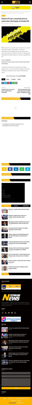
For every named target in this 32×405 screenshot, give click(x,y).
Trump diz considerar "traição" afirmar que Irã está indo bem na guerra (19, 261)
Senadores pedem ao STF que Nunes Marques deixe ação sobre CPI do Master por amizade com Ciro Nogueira (18, 235)
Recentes (16, 206)
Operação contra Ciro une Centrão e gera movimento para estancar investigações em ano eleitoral (19, 248)
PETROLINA (13, 79)
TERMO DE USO (11, 398)
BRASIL (7, 79)
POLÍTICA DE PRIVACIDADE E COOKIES (22, 398)
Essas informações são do (16, 76)
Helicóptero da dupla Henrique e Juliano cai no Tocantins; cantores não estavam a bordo (17, 216)
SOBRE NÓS (13, 400)
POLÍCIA (10, 11)
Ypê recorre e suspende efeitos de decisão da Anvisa (19, 209)
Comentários (26, 206)
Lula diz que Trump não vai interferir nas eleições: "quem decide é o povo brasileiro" (18, 228)
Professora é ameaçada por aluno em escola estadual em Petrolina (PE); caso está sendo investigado (19, 242)
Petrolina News (6, 23)
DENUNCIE (5, 398)
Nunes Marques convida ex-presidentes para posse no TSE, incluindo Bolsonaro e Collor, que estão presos (19, 222)
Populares (6, 206)
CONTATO (19, 400)
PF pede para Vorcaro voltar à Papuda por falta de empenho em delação (18, 267)
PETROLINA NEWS (20, 403)
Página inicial (4, 11)
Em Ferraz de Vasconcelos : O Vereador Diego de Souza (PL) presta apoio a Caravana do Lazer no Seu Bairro (19, 255)
